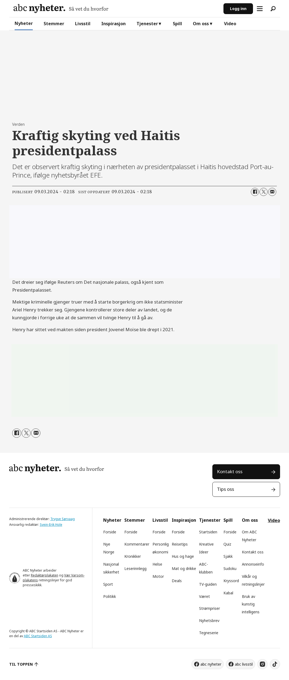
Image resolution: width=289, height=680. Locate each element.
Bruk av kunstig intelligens (250, 604)
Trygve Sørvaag (62, 519)
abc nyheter (210, 664)
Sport (108, 584)
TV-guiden (208, 584)
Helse (157, 564)
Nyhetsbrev (209, 620)
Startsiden (208, 531)
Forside (109, 531)
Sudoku (229, 568)
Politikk (109, 596)
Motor (158, 576)
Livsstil (82, 24)
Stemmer (54, 24)
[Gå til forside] (61, 8)
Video (230, 24)
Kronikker (132, 556)
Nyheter (24, 23)
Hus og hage (183, 556)
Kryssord (231, 580)
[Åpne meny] (260, 8)
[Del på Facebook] (255, 192)
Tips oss (225, 489)
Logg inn (238, 8)
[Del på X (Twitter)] (263, 192)
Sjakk (228, 556)
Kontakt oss (229, 471)
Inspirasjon (113, 24)
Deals (177, 580)
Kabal (228, 592)
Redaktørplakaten (44, 575)
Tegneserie (208, 632)
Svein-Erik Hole (51, 524)
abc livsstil (244, 664)
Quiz (227, 544)
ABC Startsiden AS (38, 636)
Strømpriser (209, 608)
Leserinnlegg (135, 568)
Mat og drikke (184, 568)
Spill (177, 24)
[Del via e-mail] (272, 192)
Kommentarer (136, 544)
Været (204, 596)
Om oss (201, 24)
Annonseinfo (253, 564)
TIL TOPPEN (21, 664)
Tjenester (147, 24)
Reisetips (180, 544)
